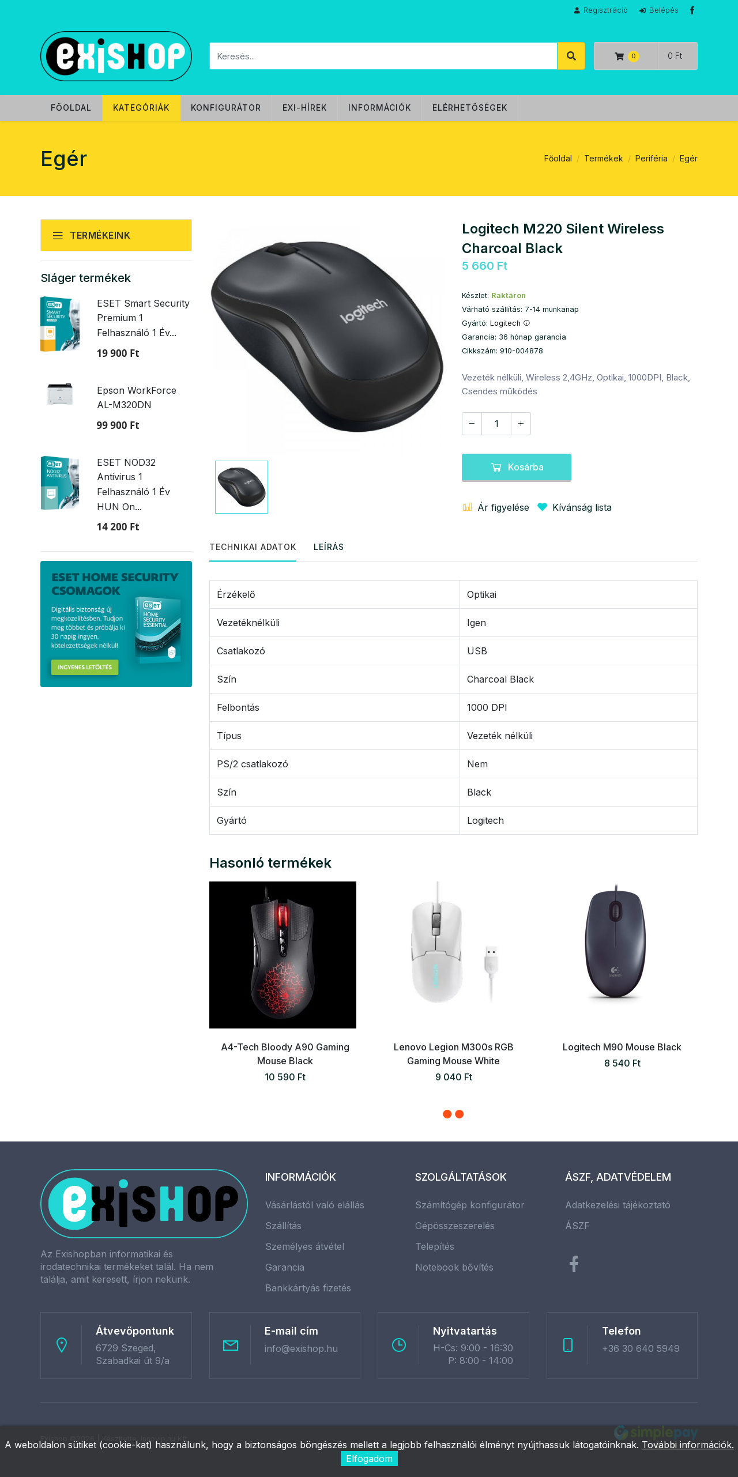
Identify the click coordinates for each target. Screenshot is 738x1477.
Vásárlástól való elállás (314, 1205)
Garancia (284, 1267)
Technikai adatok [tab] (252, 547)
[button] (447, 1114)
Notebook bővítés (454, 1267)
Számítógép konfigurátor (470, 1205)
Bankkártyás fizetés (308, 1288)
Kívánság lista (572, 507)
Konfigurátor (226, 107)
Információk (379, 107)
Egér (689, 158)
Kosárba (517, 467)
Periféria (651, 158)
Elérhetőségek (469, 107)
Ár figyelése (495, 507)
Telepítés (434, 1246)
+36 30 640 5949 (641, 1348)
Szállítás (283, 1225)
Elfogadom (369, 1458)
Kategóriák (141, 107)
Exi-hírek (305, 107)
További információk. (688, 1444)
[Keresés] (383, 56)
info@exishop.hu (301, 1348)
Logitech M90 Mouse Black (622, 1047)
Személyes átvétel (304, 1246)
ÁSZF (577, 1225)
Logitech (510, 323)
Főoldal (71, 107)
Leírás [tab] (329, 547)
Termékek (603, 158)
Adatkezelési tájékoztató (618, 1205)
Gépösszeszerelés (455, 1225)
